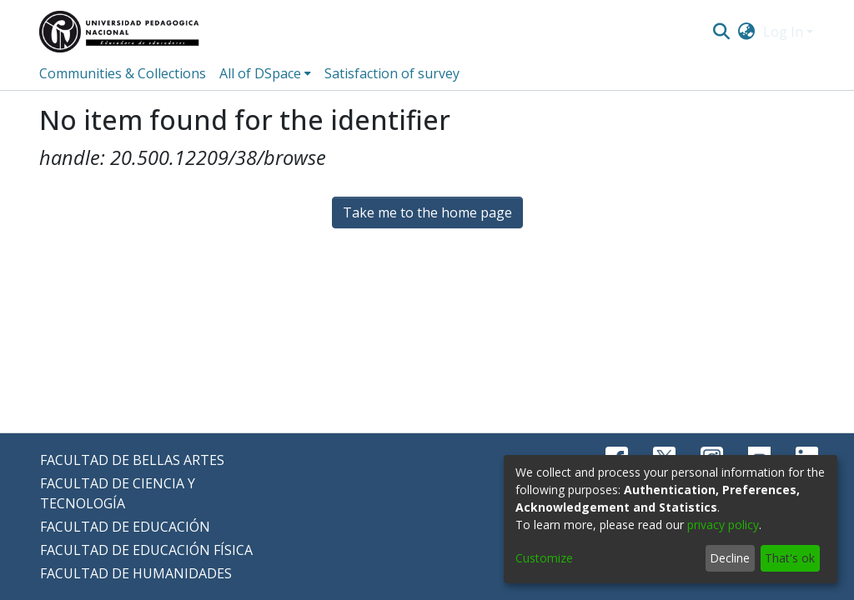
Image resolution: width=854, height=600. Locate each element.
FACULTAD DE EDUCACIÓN (125, 527)
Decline (730, 558)
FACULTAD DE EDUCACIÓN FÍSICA (146, 550)
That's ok (790, 558)
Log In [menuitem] (783, 31)
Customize (544, 558)
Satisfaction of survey (392, 73)
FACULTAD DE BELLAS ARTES (132, 460)
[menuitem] (746, 32)
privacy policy (723, 524)
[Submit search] (721, 32)
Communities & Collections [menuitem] (122, 73)
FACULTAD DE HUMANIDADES (136, 573)
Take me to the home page (427, 212)
